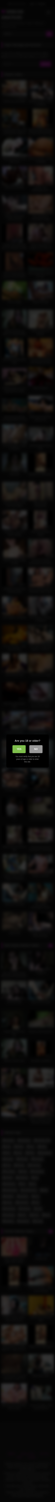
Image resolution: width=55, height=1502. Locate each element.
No (36, 749)
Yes (19, 749)
